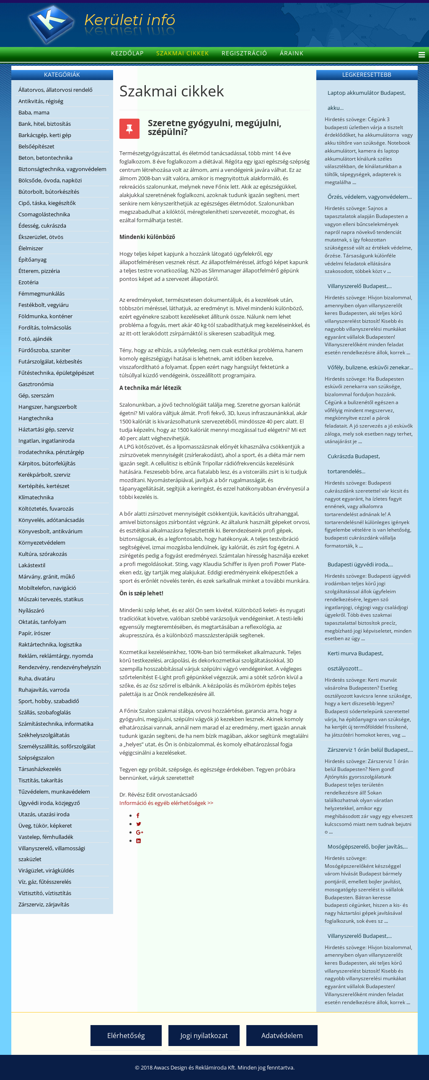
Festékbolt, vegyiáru (43, 305)
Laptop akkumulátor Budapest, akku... (367, 100)
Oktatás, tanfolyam (42, 622)
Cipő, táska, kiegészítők (47, 203)
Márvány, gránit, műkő (46, 576)
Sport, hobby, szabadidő (48, 701)
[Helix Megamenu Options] (419, 55)
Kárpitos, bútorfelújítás (46, 463)
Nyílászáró (31, 610)
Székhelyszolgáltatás (44, 735)
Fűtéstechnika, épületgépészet (56, 372)
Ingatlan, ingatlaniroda (46, 440)
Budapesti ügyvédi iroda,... (360, 564)
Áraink (292, 53)
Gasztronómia (36, 384)
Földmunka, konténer (45, 316)
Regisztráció (244, 53)
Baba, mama (33, 112)
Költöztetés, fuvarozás (46, 508)
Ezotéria (28, 282)
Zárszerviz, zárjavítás (43, 904)
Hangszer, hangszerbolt (47, 406)
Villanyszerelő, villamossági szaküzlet (51, 853)
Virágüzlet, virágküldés (46, 870)
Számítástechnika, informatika (55, 723)
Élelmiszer (30, 248)
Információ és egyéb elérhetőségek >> (166, 803)
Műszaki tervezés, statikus (50, 599)
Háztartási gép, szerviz (46, 429)
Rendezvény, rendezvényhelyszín (59, 667)
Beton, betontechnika (45, 157)
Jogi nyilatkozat (204, 1035)
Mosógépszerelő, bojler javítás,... (368, 846)
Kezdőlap (127, 53)
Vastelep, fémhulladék (45, 837)
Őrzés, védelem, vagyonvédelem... (370, 196)
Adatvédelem (282, 1035)
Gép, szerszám (36, 395)
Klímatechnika (36, 497)
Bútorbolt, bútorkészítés (48, 191)
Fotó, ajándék (35, 339)
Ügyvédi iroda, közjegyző (49, 803)
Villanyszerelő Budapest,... (360, 286)
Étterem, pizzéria (39, 271)
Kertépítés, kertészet (44, 486)
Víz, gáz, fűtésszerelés (44, 881)
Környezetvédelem (41, 542)
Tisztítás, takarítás (40, 780)
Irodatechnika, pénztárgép (51, 452)
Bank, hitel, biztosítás (44, 123)
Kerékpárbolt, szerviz (44, 474)
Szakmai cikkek (182, 53)
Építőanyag (32, 259)
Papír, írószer (34, 633)
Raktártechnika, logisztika (50, 644)
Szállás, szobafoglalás (44, 712)
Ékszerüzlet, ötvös (40, 237)
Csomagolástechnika (44, 214)
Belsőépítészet (36, 146)
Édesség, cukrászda (42, 225)
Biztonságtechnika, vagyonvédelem (62, 169)
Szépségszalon (36, 757)
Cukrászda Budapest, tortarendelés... (354, 463)
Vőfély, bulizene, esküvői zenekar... (370, 367)
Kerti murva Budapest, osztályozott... (355, 660)
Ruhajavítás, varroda (44, 689)
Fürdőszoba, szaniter (44, 350)
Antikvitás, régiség (40, 101)
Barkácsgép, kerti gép (44, 135)
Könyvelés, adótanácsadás (51, 520)
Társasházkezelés (39, 769)
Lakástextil (31, 565)
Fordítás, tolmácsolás (44, 327)
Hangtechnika (35, 418)
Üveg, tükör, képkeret (45, 825)
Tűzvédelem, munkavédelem (54, 791)
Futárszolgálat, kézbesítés (50, 361)
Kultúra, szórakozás (42, 554)
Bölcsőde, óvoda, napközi (50, 180)
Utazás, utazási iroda (44, 814)
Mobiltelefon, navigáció (47, 588)
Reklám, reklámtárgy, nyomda (55, 655)
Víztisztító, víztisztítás (44, 893)
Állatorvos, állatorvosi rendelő (55, 89)
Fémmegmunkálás (41, 293)
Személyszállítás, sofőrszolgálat (57, 746)
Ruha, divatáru (36, 678)
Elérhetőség (126, 1035)
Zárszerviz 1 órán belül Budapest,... (370, 749)
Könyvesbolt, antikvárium (50, 531)
